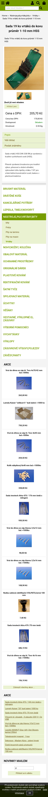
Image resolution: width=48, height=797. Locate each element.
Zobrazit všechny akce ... (24, 687)
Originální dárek (14, 268)
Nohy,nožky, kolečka (17, 247)
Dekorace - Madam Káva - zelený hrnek (22, 740)
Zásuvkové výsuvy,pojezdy (21, 348)
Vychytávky (11, 334)
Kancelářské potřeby (18, 202)
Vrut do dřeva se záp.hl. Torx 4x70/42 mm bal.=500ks (24, 371)
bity (7, 222)
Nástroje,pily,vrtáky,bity (20, 216)
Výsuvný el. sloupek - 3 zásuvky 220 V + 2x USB (23, 718)
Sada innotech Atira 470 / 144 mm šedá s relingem (23, 703)
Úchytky (9, 303)
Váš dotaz (10, 140)
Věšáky (8, 310)
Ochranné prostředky (18, 261)
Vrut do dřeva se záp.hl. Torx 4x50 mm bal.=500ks (24, 434)
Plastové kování (14, 275)
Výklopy (8, 341)
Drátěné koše (12, 195)
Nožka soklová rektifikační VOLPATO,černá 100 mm (24, 594)
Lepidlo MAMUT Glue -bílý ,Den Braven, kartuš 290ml (22, 731)
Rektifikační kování (16, 282)
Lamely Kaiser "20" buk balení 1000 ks (21, 708)
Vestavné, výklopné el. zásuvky (18, 319)
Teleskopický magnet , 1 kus (17, 736)
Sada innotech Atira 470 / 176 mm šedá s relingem (24, 496)
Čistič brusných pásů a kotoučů (18, 745)
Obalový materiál (15, 254)
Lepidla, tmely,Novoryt (18, 209)
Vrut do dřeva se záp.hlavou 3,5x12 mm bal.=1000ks (24, 529)
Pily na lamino (12, 232)
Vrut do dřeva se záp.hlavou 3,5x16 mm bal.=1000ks (24, 561)
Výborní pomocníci (16, 327)
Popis (7, 134)
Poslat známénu (13, 145)
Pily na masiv (12, 237)
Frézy (8, 227)
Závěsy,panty (12, 355)
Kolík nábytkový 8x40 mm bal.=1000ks (24, 465)
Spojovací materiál (16, 296)
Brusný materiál (14, 188)
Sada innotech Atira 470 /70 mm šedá (24, 625)
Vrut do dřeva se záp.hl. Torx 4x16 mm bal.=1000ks (24, 656)
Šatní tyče (10, 289)
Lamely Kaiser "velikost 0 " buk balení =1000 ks (24, 403)
